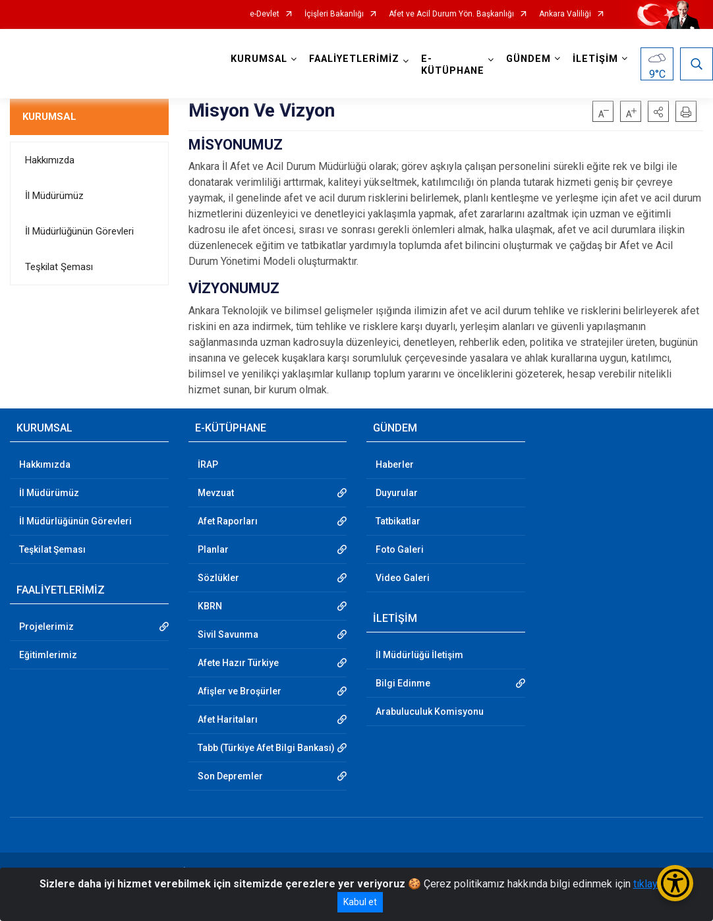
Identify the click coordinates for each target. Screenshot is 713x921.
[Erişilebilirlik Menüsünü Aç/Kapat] (675, 883)
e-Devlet (264, 14)
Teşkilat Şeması (59, 267)
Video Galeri (403, 577)
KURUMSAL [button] (259, 59)
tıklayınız (653, 884)
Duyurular (397, 493)
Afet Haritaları (228, 719)
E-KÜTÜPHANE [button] (452, 64)
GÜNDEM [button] (528, 59)
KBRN (210, 606)
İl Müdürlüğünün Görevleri (79, 231)
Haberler (395, 464)
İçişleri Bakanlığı (334, 14)
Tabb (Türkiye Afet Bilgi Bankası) (266, 747)
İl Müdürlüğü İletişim (419, 655)
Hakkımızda (49, 160)
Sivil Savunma (228, 634)
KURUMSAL (49, 117)
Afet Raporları (228, 521)
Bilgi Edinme (403, 683)
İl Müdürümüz (54, 196)
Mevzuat (216, 493)
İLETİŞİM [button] (595, 59)
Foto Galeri (400, 549)
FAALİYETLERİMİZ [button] (354, 59)
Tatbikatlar (398, 521)
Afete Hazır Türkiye (238, 662)
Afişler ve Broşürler (239, 691)
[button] (658, 111)
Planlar (213, 549)
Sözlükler (218, 577)
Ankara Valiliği (565, 14)
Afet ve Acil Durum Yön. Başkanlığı (451, 14)
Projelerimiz (46, 626)
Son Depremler (230, 776)
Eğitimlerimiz (48, 655)
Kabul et (360, 902)
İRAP (208, 464)
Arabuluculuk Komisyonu (430, 711)
